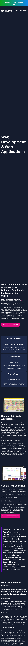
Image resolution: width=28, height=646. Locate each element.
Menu (25, 10)
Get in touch (18, 10)
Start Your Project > (10, 324)
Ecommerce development (10, 516)
